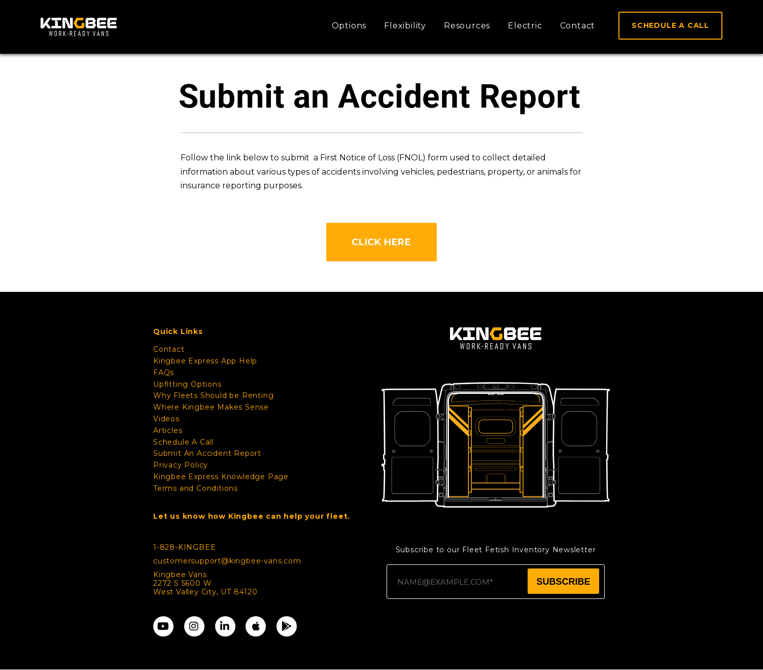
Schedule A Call (183, 442)
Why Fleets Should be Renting (213, 395)
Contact (578, 25)
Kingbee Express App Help (205, 361)
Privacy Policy (180, 465)
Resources (467, 25)
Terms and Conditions (195, 488)
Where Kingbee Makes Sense (211, 407)
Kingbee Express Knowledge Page (221, 477)
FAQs (163, 373)
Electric (525, 25)
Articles (167, 431)
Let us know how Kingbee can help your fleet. (251, 516)
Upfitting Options (187, 384)
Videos (166, 419)
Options (349, 25)
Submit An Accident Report (207, 453)
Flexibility (405, 25)
